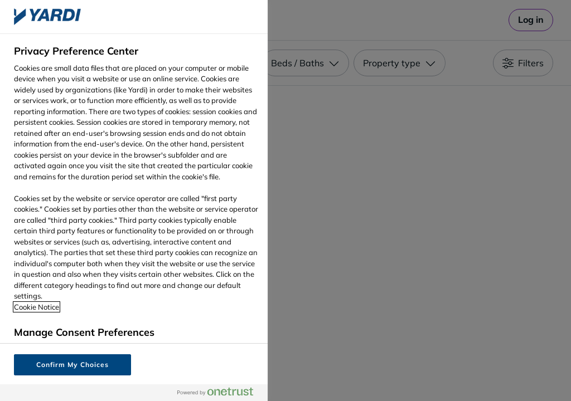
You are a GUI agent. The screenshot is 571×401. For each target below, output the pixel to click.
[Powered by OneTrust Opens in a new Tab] (219, 392)
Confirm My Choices (72, 364)
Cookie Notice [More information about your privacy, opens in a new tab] (36, 306)
